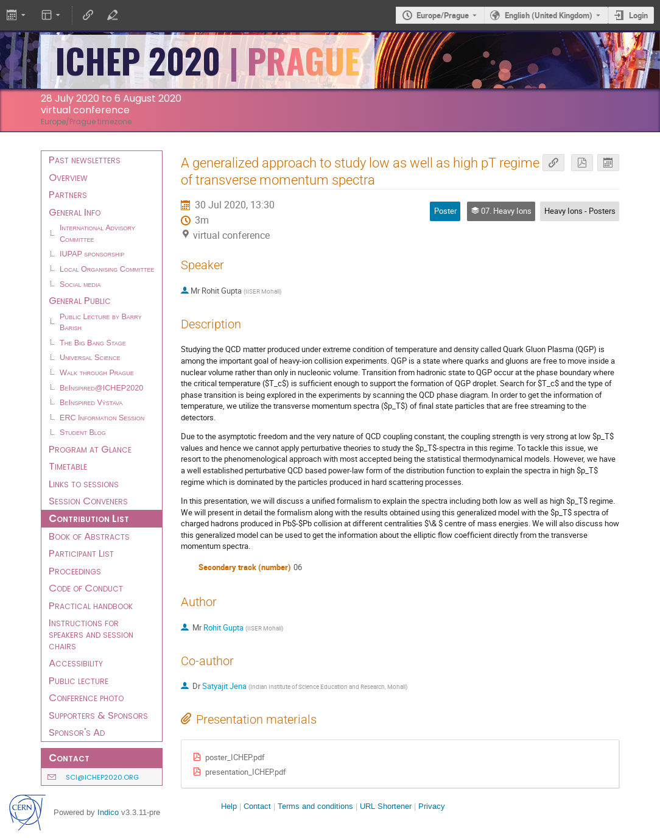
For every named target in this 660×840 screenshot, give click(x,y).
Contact (257, 806)
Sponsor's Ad (77, 732)
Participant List (81, 553)
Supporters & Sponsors (98, 715)
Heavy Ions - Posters (580, 210)
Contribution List (89, 518)
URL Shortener (386, 806)
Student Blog (83, 432)
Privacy (431, 806)
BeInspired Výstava (91, 402)
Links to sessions (84, 483)
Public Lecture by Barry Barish (101, 322)
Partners (68, 194)
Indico (108, 812)
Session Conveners (88, 500)
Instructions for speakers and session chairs (91, 633)
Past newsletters (85, 159)
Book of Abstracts (89, 536)
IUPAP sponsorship (92, 254)
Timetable (68, 466)
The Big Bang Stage (93, 343)
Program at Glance (90, 449)
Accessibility (76, 662)
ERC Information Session (102, 418)
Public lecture (78, 680)
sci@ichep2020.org (102, 777)
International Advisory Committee (97, 234)
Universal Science (90, 357)
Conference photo (86, 697)
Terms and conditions (315, 806)
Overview (68, 177)
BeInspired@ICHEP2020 (101, 388)
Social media (80, 284)
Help (229, 806)
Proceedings (75, 570)
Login (638, 15)
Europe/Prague (442, 15)
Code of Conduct (86, 588)
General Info (74, 212)
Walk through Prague (97, 373)
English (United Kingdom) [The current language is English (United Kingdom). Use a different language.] (548, 15)
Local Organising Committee (107, 269)
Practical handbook (91, 605)
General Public (80, 300)
